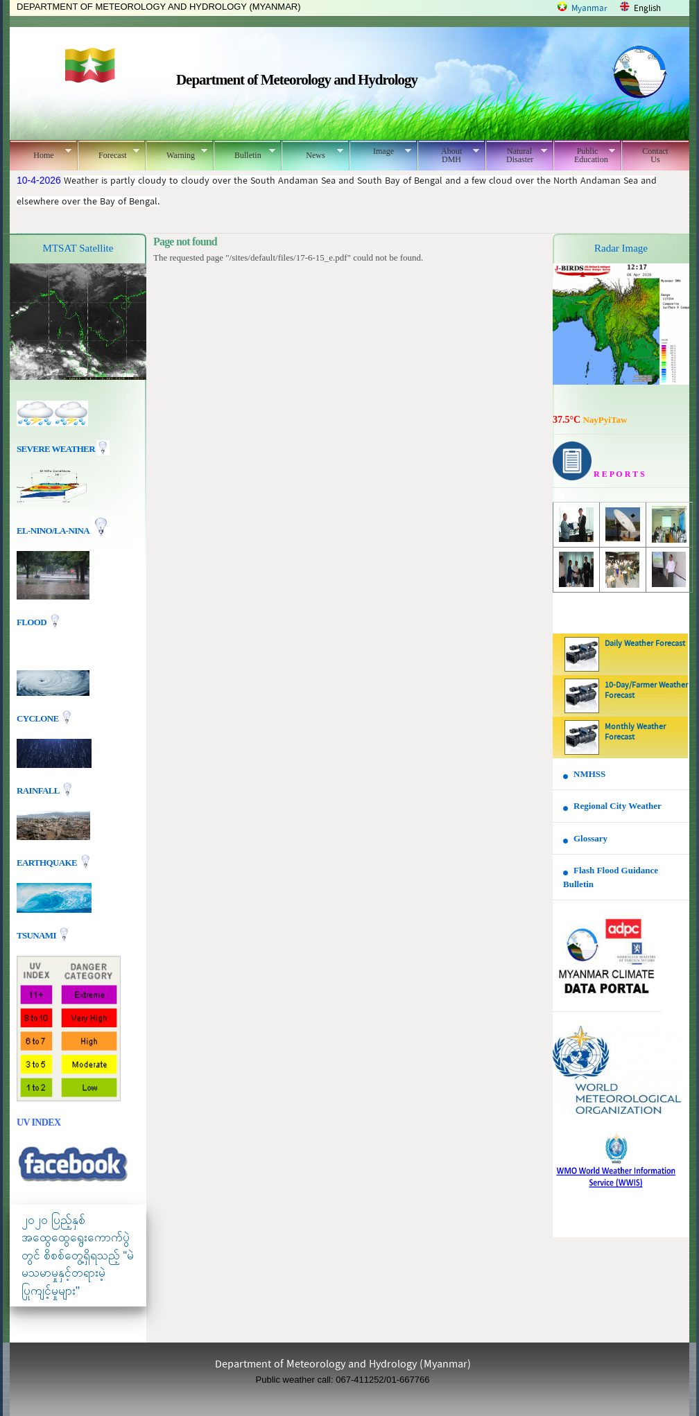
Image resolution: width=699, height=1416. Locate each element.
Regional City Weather (617, 806)
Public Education (584, 155)
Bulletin (244, 153)
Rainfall (39, 790)
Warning (176, 153)
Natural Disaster (516, 155)
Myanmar (589, 8)
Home (40, 153)
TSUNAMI (37, 934)
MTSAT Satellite (78, 248)
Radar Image (621, 248)
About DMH (448, 155)
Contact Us (655, 155)
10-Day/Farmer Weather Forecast (646, 691)
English (647, 8)
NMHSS (589, 774)
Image (380, 151)
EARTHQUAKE (48, 862)
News (312, 153)
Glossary (590, 838)
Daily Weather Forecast (645, 644)
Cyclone (38, 718)
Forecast (108, 153)
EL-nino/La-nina (53, 530)
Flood (33, 622)
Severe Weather (63, 449)
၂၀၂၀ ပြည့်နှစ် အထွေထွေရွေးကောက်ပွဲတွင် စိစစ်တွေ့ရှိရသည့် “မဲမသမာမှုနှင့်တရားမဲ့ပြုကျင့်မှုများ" (77, 1255)
